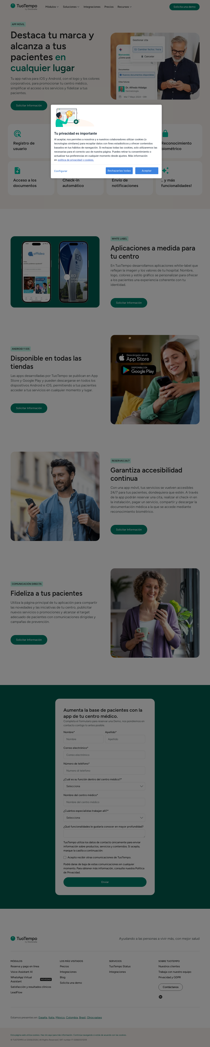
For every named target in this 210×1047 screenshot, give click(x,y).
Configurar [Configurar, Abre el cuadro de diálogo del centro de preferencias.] (61, 171)
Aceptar (146, 170)
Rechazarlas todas (119, 170)
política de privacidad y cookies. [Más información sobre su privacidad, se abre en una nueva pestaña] (76, 159)
